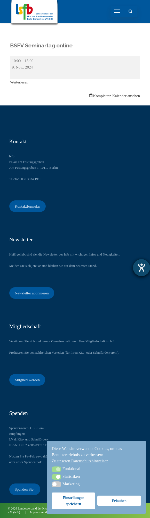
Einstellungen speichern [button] (73, 501)
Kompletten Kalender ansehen (116, 96)
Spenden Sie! (25, 489)
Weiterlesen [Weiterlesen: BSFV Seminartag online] (19, 82)
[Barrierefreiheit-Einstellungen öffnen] (141, 267)
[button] (56, 469)
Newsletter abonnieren (32, 293)
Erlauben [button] (119, 501)
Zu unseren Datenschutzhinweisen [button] (80, 461)
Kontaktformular (27, 206)
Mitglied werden (27, 380)
